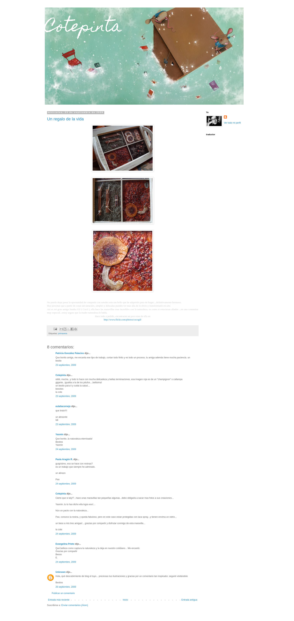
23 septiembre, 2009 (66, 365)
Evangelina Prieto (65, 544)
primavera (62, 333)
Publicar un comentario (63, 593)
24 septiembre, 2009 (66, 449)
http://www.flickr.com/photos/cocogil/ (122, 319)
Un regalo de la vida (65, 119)
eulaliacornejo (63, 406)
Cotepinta (83, 28)
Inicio (125, 599)
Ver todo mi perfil (232, 123)
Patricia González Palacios (70, 353)
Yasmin (59, 434)
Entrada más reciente (58, 599)
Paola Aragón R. (64, 459)
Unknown (61, 572)
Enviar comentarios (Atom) (74, 605)
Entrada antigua (189, 599)
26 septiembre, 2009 (66, 587)
